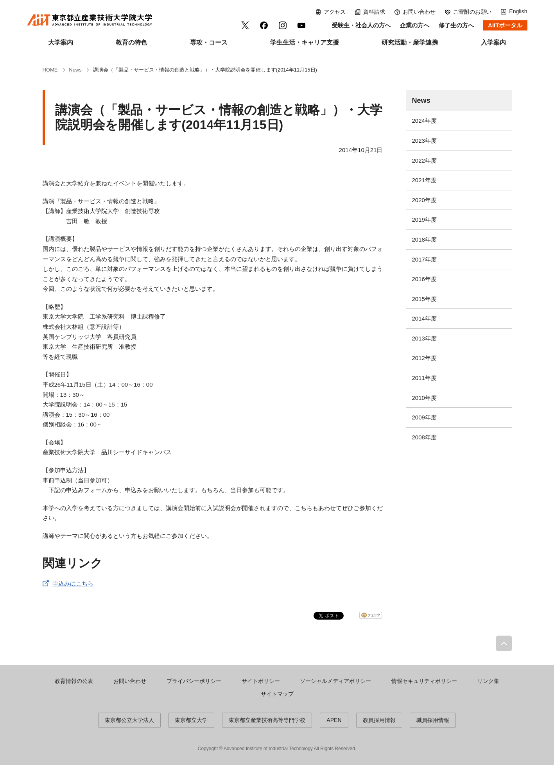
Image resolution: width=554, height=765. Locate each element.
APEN (333, 720)
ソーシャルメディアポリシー (335, 681)
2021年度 (424, 180)
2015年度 (424, 299)
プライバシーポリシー (194, 681)
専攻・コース (209, 42)
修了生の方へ (456, 25)
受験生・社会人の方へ (361, 25)
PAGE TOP (504, 643)
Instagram (282, 25)
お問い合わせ (419, 12)
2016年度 (424, 279)
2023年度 (424, 140)
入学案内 (493, 42)
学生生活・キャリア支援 (304, 42)
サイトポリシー (261, 681)
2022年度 (424, 160)
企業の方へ (414, 25)
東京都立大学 (191, 720)
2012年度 (424, 358)
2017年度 (424, 259)
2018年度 (424, 239)
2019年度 (424, 219)
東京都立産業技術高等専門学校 (267, 720)
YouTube (301, 25)
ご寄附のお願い (472, 12)
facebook (264, 25)
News (421, 100)
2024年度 (424, 120)
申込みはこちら (72, 583)
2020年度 (424, 200)
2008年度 (424, 437)
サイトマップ (277, 694)
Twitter (245, 25)
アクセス (335, 12)
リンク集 (488, 681)
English (518, 11)
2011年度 (424, 377)
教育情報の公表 (74, 681)
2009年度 (424, 417)
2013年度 (424, 338)
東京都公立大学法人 (129, 720)
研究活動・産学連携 (410, 42)
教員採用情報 (379, 720)
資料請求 (374, 12)
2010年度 (424, 397)
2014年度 (424, 318)
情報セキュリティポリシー (424, 681)
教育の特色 (131, 42)
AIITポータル (505, 25)
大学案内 (60, 42)
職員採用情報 (432, 720)
